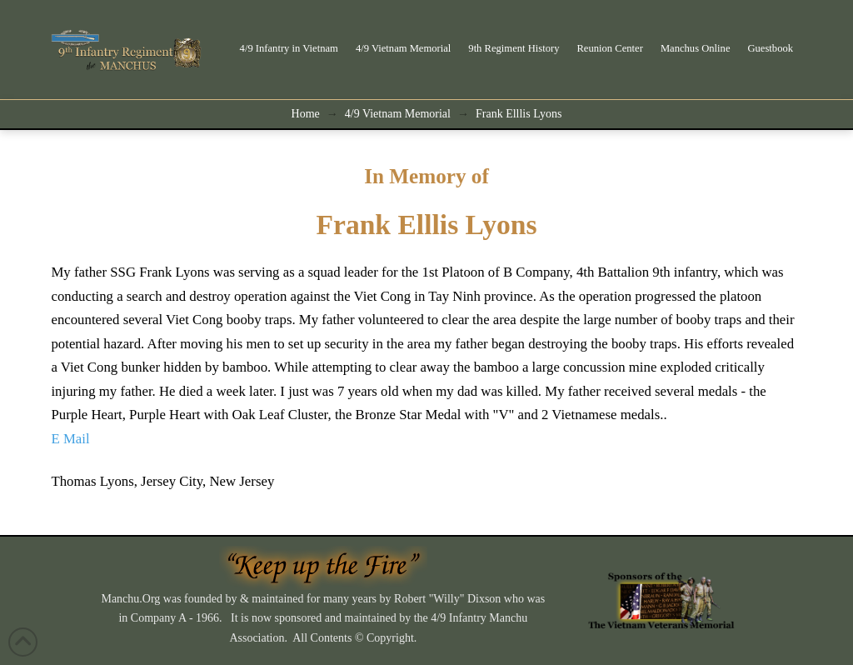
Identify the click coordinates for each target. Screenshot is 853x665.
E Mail (70, 439)
